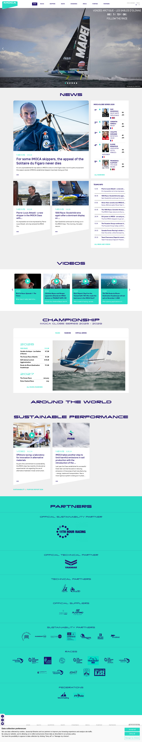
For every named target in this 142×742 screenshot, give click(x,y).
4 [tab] (72, 83)
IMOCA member (131, 3)
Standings (74, 4)
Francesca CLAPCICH (114, 162)
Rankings (39, 387)
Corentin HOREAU (113, 123)
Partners (106, 4)
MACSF (112, 126)
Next (139, 49)
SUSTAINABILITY (19, 489)
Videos (71, 263)
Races (42, 4)
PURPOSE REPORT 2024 (35, 489)
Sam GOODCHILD (114, 110)
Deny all (132, 734)
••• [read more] (17, 175)
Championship (71, 320)
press (138, 3)
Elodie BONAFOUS (114, 145)
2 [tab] (67, 83)
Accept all (132, 729)
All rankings (100, 175)
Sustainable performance (71, 417)
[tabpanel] (71, 48)
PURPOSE (95, 4)
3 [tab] (69, 83)
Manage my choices (132, 738)
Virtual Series (81, 333)
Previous (3, 49)
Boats (63, 4)
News (34, 4)
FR (139, 5)
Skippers (52, 4)
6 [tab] (76, 83)
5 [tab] (74, 83)
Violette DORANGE (113, 133)
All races (30, 387)
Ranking (67, 333)
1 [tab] (65, 83)
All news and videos (102, 244)
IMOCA (85, 4)
